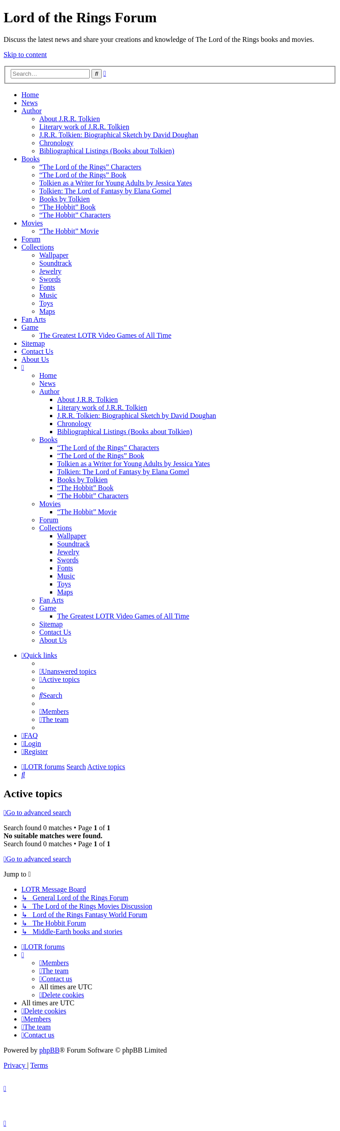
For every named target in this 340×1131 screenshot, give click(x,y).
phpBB (49, 1050)
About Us (35, 359)
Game (29, 327)
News (29, 103)
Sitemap (33, 343)
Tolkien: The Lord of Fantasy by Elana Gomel (105, 191)
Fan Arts (33, 319)
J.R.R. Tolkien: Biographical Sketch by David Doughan (118, 135)
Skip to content (25, 54)
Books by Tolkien (64, 199)
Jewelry (50, 271)
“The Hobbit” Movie (69, 231)
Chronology (56, 143)
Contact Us (37, 351)
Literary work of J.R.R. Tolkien (84, 127)
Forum (31, 239)
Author (31, 111)
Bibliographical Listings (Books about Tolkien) (106, 151)
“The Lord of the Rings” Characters (90, 167)
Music (48, 295)
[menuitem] (67, 671)
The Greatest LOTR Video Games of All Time (105, 335)
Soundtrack (55, 263)
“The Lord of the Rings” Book (82, 175)
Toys (46, 303)
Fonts (47, 287)
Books (30, 159)
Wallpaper (53, 255)
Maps (47, 311)
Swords (50, 279)
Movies (32, 223)
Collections (37, 247)
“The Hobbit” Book (67, 207)
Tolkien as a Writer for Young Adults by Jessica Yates (115, 183)
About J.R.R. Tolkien (69, 119)
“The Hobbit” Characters (75, 215)
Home (30, 94)
